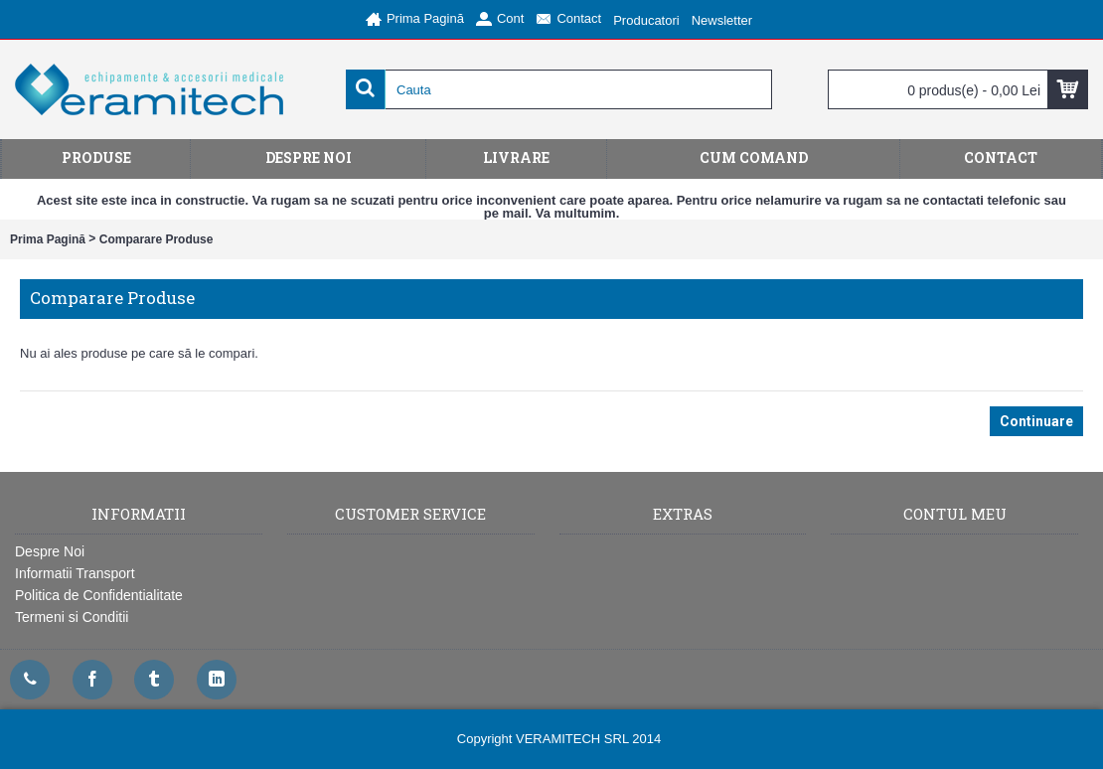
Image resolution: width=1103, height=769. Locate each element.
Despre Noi (49, 551)
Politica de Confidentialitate (99, 595)
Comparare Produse (156, 239)
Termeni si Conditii (71, 617)
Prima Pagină (47, 239)
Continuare (1036, 421)
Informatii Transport (75, 573)
